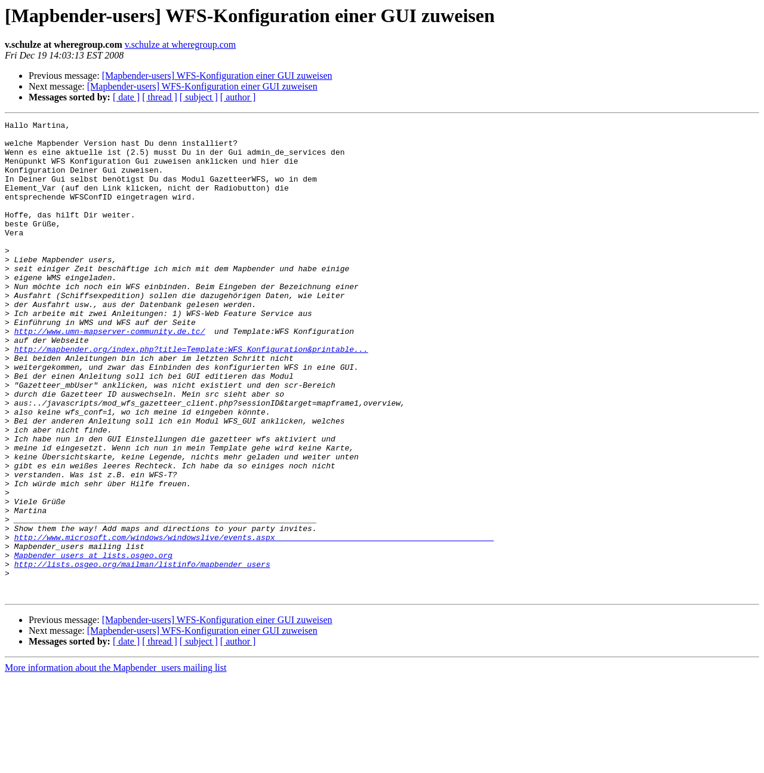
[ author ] (238, 97)
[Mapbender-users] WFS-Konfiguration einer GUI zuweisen (217, 75)
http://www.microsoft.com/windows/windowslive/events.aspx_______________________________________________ (254, 621)
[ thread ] (159, 97)
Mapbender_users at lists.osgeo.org (93, 642)
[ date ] (126, 97)
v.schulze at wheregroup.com (180, 44)
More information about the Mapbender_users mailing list (115, 762)
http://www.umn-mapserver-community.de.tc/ (109, 374)
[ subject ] (199, 97)
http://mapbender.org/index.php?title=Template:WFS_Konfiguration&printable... (191, 395)
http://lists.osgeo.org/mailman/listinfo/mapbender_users (142, 653)
